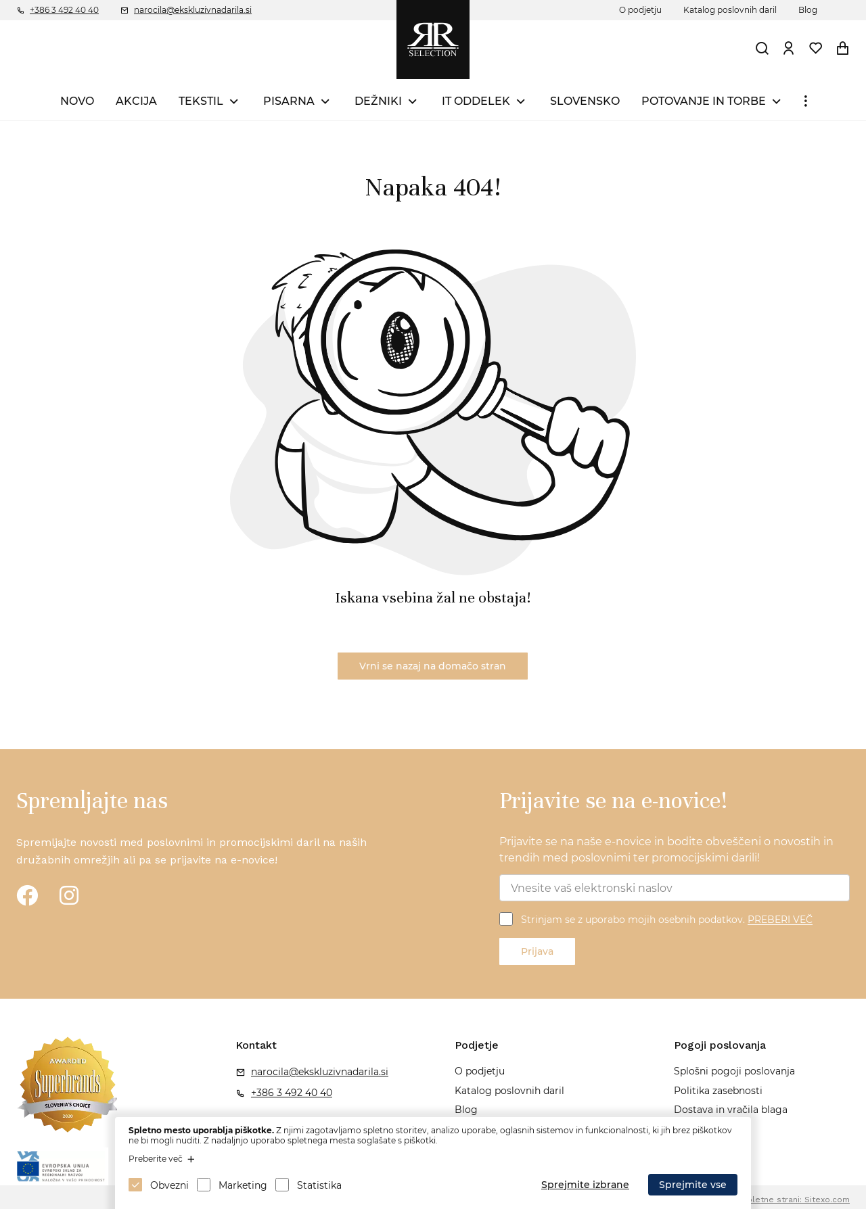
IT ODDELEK (476, 101)
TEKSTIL (201, 101)
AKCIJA (136, 101)
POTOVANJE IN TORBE (703, 101)
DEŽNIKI (378, 101)
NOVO (77, 101)
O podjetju (640, 10)
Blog (807, 10)
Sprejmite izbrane (585, 1185)
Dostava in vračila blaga (731, 1110)
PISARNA (289, 101)
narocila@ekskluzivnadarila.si (193, 10)
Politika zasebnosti (718, 1091)
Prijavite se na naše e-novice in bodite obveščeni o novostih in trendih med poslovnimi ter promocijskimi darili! (666, 849)
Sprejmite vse (693, 1185)
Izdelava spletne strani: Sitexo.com (778, 1199)
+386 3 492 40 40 (64, 10)
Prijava (537, 951)
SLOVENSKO (585, 101)
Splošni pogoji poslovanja (734, 1071)
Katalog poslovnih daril (730, 10)
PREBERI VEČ (780, 920)
